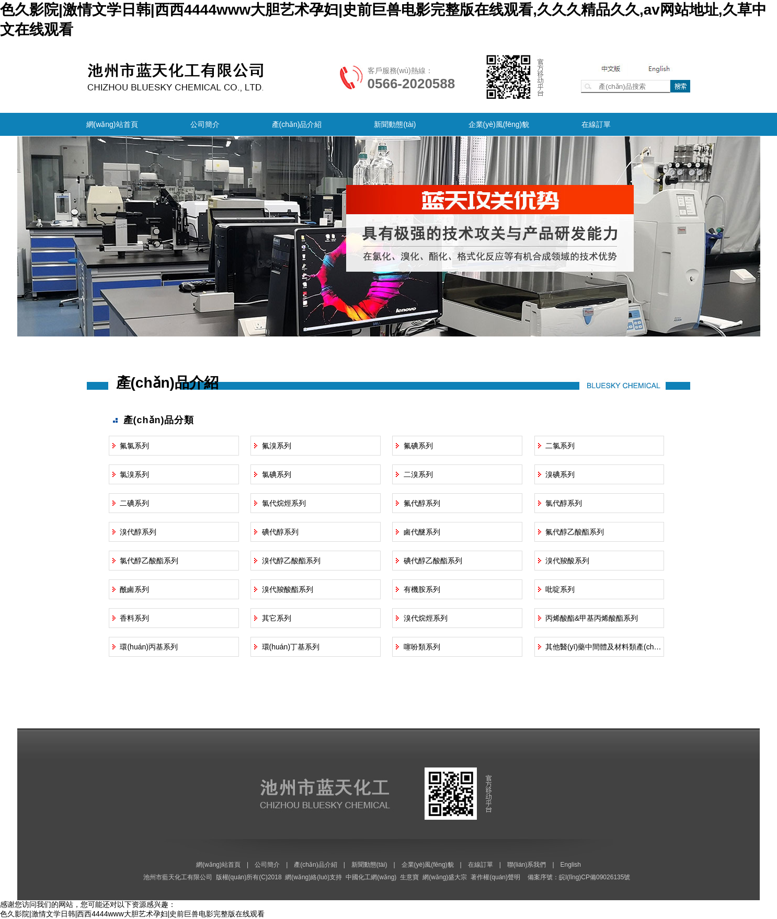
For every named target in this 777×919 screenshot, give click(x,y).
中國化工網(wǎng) (371, 877)
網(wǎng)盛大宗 (444, 877)
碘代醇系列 (280, 532)
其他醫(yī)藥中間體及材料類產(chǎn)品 (608, 647)
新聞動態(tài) (395, 124)
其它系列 (276, 618)
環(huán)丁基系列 (290, 647)
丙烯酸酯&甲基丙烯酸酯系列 (591, 618)
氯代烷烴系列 (284, 503)
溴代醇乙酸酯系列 (291, 560)
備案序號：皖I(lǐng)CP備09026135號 (579, 877)
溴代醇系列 (138, 532)
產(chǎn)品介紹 (297, 124)
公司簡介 (205, 124)
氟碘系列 (418, 445)
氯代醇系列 (563, 503)
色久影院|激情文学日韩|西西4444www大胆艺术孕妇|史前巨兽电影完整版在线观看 (132, 914)
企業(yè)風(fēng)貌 (499, 124)
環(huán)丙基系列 (148, 647)
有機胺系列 (422, 589)
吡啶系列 (560, 589)
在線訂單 (596, 124)
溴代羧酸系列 (567, 560)
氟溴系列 (276, 445)
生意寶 (409, 877)
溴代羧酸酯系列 (287, 589)
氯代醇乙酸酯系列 (149, 560)
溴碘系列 (560, 474)
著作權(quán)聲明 (495, 877)
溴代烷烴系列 (426, 618)
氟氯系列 (134, 445)
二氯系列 (560, 445)
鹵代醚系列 (422, 532)
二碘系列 (134, 503)
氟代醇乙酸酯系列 (574, 532)
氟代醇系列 (422, 503)
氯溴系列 (134, 474)
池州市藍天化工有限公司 (177, 877)
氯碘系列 (276, 474)
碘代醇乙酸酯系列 (433, 560)
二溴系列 (418, 474)
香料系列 (134, 618)
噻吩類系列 (422, 647)
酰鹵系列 (134, 589)
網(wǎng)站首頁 (112, 124)
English (571, 864)
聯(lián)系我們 (526, 864)
